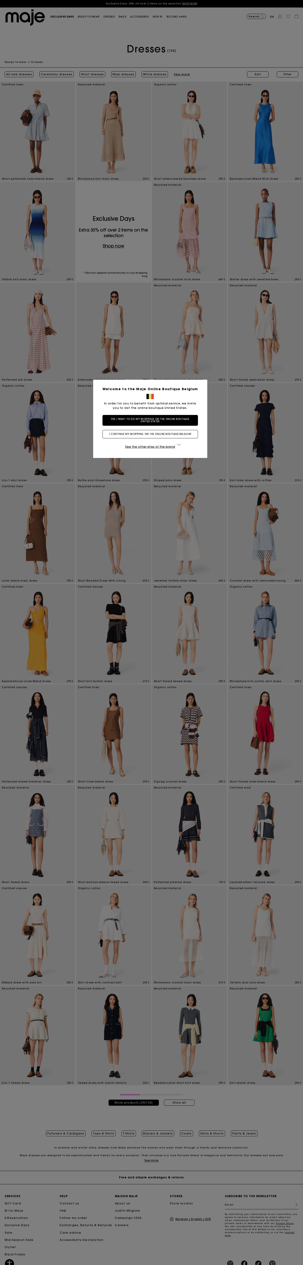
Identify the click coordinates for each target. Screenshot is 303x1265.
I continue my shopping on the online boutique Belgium (151, 434)
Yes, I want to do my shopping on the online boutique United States (151, 420)
